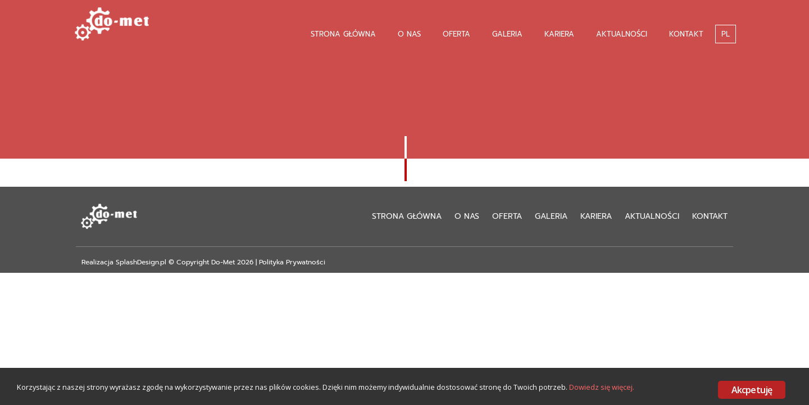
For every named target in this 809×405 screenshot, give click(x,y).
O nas (409, 34)
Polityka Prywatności (292, 262)
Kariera (559, 34)
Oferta (456, 34)
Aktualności (621, 34)
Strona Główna (343, 34)
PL (725, 34)
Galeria (507, 34)
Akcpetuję (751, 390)
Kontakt (686, 34)
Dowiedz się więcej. (56, 397)
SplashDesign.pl (141, 262)
